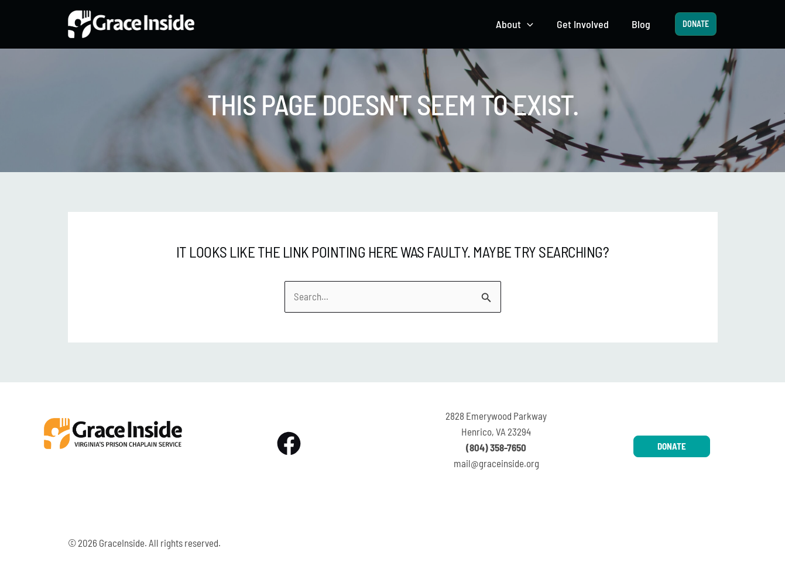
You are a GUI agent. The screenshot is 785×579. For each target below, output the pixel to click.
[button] (520, 24)
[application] (532, 24)
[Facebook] (289, 443)
